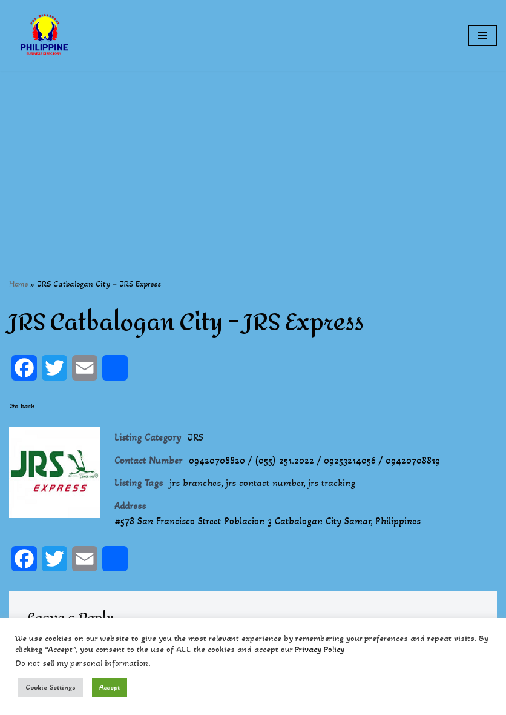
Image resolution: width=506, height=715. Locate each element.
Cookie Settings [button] (50, 687)
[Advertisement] (253, 156)
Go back (21, 406)
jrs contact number (264, 482)
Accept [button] (109, 687)
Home (18, 284)
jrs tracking (331, 482)
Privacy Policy (319, 649)
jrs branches (195, 482)
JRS (195, 437)
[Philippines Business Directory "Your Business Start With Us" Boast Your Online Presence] (45, 35)
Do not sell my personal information (81, 663)
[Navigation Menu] (482, 35)
